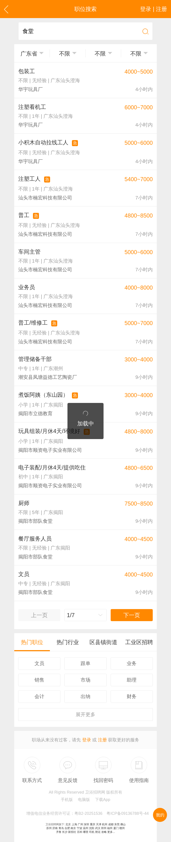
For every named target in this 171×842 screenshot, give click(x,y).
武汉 (97, 828)
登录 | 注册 (153, 9)
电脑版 (84, 799)
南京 (73, 828)
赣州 (122, 828)
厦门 (116, 828)
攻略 (104, 832)
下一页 (131, 615)
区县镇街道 (103, 642)
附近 (98, 832)
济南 (55, 828)
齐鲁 (58, 832)
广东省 (28, 53)
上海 (74, 824)
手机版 (67, 799)
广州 (80, 824)
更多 (85, 714)
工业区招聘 (139, 642)
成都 (111, 824)
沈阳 (91, 828)
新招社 (72, 832)
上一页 (39, 615)
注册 (102, 739)
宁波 (79, 828)
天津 (98, 824)
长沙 (64, 832)
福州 (109, 828)
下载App (102, 799)
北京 (68, 824)
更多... (111, 832)
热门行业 (68, 642)
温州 (85, 828)
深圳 (86, 824)
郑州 (103, 828)
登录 (86, 739)
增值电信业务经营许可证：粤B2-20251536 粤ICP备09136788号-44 (87, 813)
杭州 (104, 824)
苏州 (49, 828)
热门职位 (32, 642)
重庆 (92, 824)
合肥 (67, 828)
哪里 (85, 832)
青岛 (61, 828)
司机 (91, 832)
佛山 (123, 824)
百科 (79, 832)
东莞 (117, 824)
